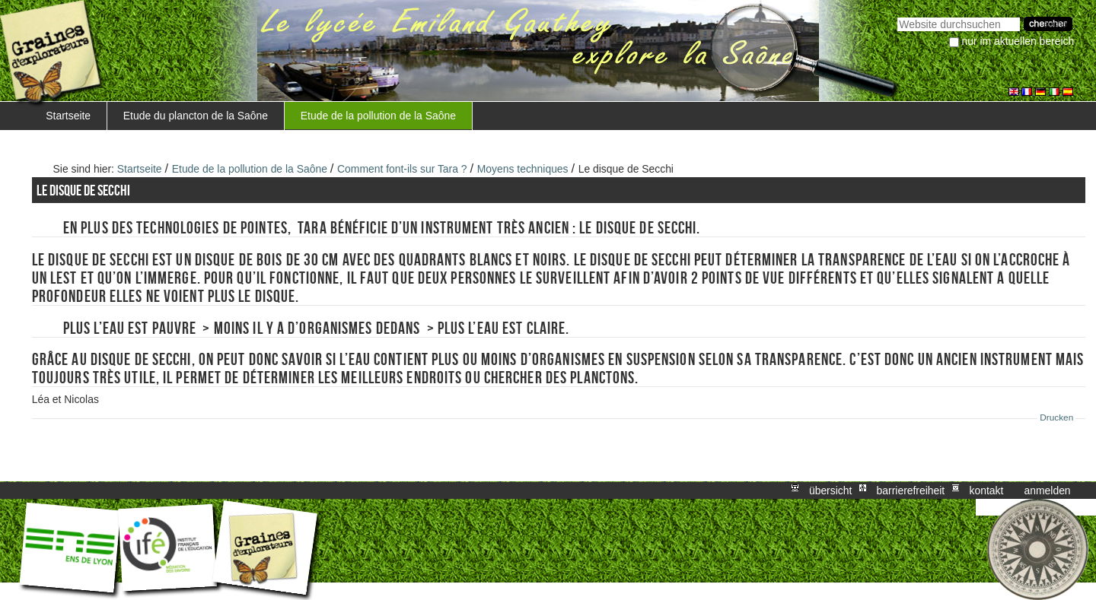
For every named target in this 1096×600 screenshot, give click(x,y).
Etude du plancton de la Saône (195, 116)
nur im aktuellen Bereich (1018, 41)
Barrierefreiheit (911, 490)
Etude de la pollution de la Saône (378, 116)
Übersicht (830, 490)
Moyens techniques (523, 169)
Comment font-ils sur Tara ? (402, 169)
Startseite (68, 116)
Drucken (1056, 417)
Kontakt (986, 490)
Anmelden (1047, 490)
